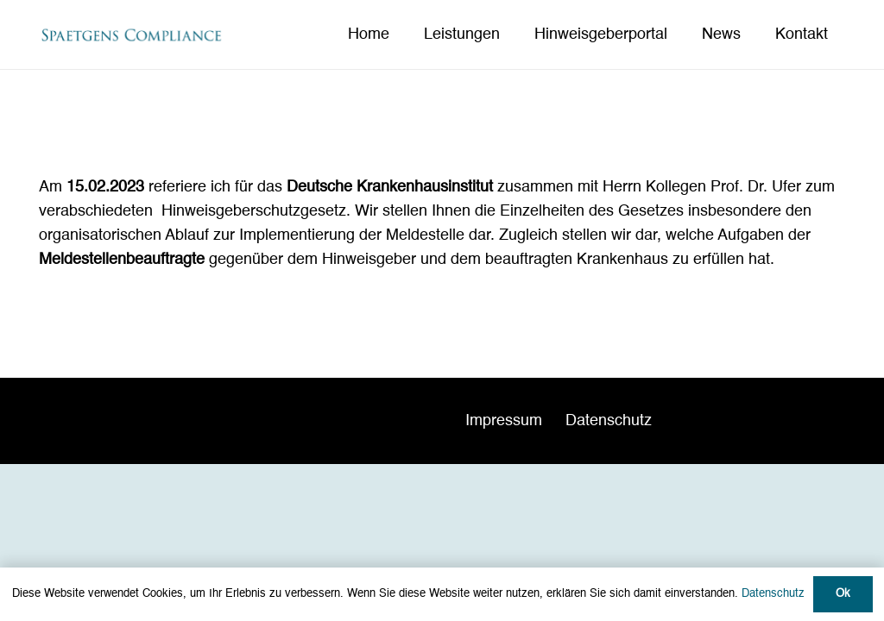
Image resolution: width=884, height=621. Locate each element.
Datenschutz (608, 421)
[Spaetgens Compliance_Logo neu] (131, 34)
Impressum (503, 421)
